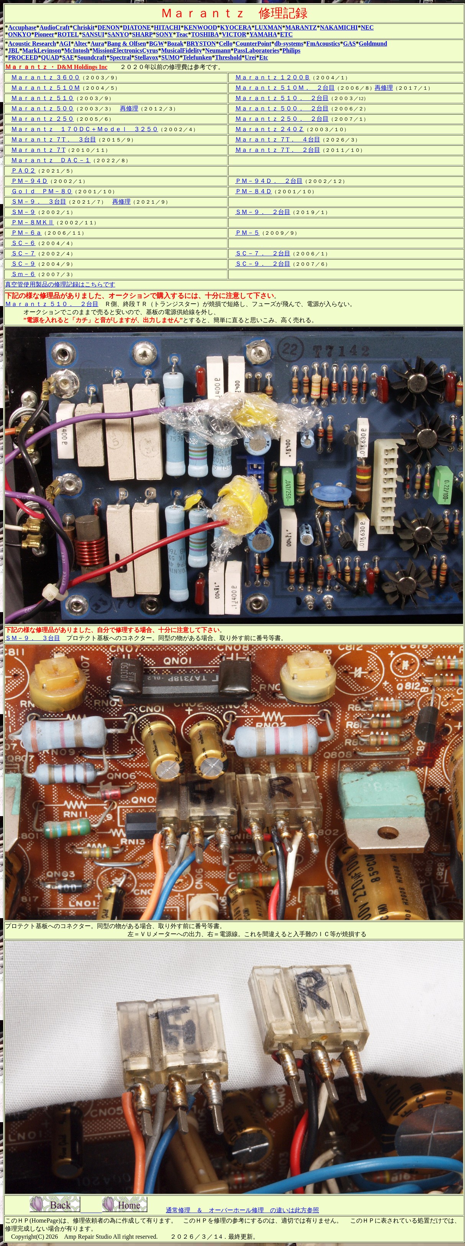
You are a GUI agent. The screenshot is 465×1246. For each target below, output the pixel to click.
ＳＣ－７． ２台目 (262, 253)
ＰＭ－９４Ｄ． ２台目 (269, 181)
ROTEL (68, 34)
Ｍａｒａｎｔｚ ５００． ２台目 (282, 108)
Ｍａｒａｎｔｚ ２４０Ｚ (269, 129)
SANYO (118, 34)
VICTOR (234, 34)
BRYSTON (201, 43)
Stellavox (146, 57)
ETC (286, 34)
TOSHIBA (205, 34)
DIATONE (137, 27)
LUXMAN (268, 27)
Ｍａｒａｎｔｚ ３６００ (45, 77)
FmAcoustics (323, 43)
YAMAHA (263, 34)
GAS (349, 43)
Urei (250, 57)
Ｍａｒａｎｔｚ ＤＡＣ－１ (51, 160)
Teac (182, 34)
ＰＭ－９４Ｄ (29, 181)
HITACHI (167, 27)
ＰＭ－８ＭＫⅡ (32, 222)
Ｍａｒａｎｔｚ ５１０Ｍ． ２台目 (285, 87)
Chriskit (84, 27)
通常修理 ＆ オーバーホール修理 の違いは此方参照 (242, 1210)
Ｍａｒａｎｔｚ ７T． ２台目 (277, 149)
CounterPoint (253, 43)
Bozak (175, 43)
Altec (81, 43)
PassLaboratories (256, 50)
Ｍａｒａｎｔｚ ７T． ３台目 (53, 139)
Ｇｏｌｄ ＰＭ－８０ (41, 191)
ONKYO (19, 34)
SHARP (142, 34)
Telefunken (197, 57)
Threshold (228, 57)
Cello (225, 43)
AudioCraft (54, 27)
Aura (97, 43)
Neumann (218, 50)
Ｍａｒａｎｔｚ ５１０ (42, 98)
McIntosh (77, 50)
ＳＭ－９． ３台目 (38, 201)
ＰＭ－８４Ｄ (253, 191)
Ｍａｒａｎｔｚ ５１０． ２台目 (282, 98)
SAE (68, 57)
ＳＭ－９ (23, 212)
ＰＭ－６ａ (26, 232)
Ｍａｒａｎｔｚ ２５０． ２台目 (282, 118)
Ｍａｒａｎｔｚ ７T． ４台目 (277, 139)
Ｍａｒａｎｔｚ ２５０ (42, 118)
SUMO (170, 57)
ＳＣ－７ (23, 253)
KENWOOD (200, 27)
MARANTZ (301, 27)
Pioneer (44, 34)
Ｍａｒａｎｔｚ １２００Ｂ (272, 77)
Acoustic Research (32, 43)
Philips (291, 50)
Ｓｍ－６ (23, 274)
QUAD (50, 57)
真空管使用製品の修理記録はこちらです (60, 284)
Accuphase (22, 27)
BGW (156, 43)
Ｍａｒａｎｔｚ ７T (38, 149)
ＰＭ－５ (247, 232)
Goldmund (373, 43)
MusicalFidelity (181, 50)
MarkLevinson (41, 50)
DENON (109, 27)
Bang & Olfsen (126, 43)
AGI (64, 43)
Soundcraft (91, 57)
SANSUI (93, 34)
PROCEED (23, 57)
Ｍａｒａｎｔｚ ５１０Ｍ (45, 87)
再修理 (384, 87)
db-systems (288, 43)
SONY (164, 34)
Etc (263, 57)
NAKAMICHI (339, 27)
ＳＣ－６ (23, 243)
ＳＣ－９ (23, 263)
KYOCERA (236, 27)
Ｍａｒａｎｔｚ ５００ (42, 108)
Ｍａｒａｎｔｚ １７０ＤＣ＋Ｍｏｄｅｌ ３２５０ (84, 129)
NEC (367, 27)
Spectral (120, 57)
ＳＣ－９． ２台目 (262, 263)
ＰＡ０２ (23, 170)
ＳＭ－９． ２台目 (262, 212)
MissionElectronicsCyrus (125, 50)
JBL (13, 50)
